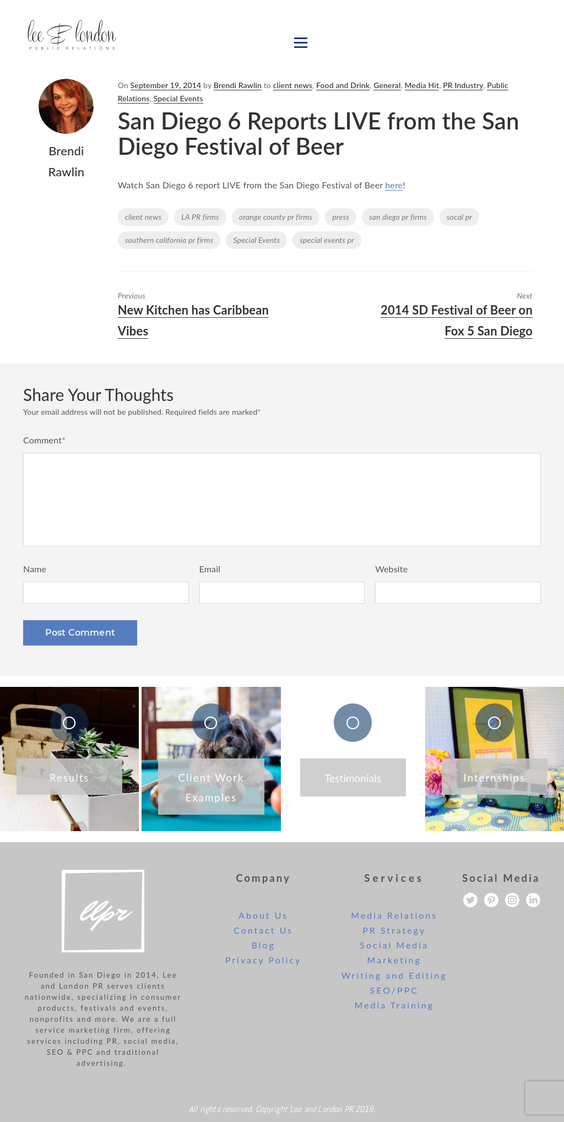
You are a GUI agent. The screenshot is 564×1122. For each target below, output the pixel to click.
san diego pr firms (398, 216)
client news (292, 85)
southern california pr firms (169, 240)
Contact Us (263, 930)
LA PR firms (200, 216)
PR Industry (463, 85)
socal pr (459, 216)
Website (391, 568)
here (394, 185)
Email (210, 568)
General (386, 85)
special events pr (327, 240)
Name (34, 568)
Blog (263, 945)
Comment (44, 440)
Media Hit (422, 85)
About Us (263, 915)
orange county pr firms (276, 216)
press (340, 216)
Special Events (178, 98)
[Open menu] (300, 42)
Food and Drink (343, 85)
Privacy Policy (263, 960)
